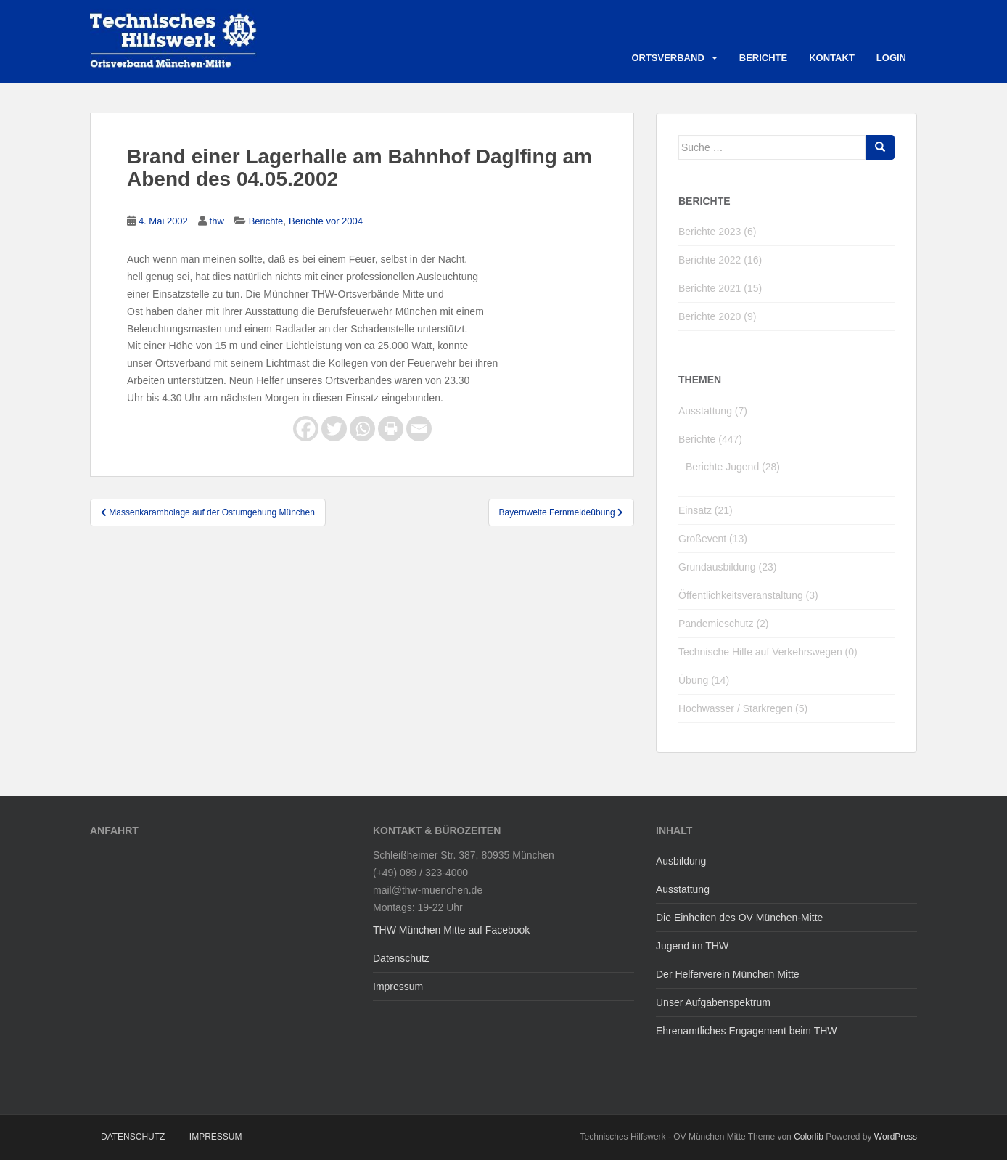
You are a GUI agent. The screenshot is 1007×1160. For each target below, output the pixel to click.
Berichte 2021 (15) (720, 288)
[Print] (390, 428)
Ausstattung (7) (712, 411)
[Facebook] (305, 428)
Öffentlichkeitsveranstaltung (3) (748, 595)
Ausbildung (681, 861)
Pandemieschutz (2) (723, 623)
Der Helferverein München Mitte (728, 974)
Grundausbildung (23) (727, 567)
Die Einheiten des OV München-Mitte (739, 917)
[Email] (419, 428)
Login (891, 57)
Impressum (398, 986)
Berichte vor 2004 (326, 221)
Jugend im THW (692, 946)
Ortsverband (667, 57)
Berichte (763, 57)
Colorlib (808, 1137)
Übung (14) (703, 680)
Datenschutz (401, 958)
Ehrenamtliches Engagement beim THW (746, 1031)
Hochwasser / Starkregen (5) (742, 708)
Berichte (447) (710, 439)
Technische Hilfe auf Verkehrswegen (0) (768, 652)
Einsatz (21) (705, 510)
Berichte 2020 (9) (717, 316)
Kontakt (832, 57)
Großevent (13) (712, 538)
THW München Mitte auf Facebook (451, 930)
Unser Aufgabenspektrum (713, 1002)
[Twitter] (334, 428)
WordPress (895, 1137)
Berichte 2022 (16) (720, 260)
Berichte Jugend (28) (733, 467)
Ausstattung (683, 889)
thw (217, 221)
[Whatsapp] (362, 428)
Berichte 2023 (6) (717, 231)
